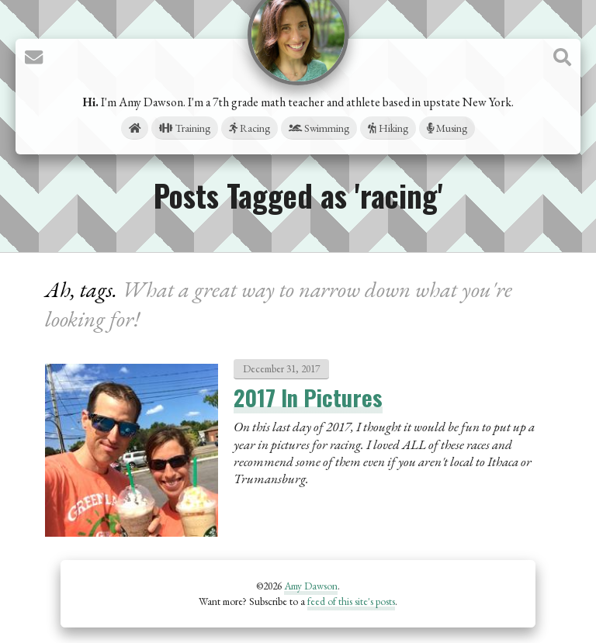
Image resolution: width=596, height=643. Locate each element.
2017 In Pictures (308, 397)
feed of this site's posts (351, 601)
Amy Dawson (311, 586)
